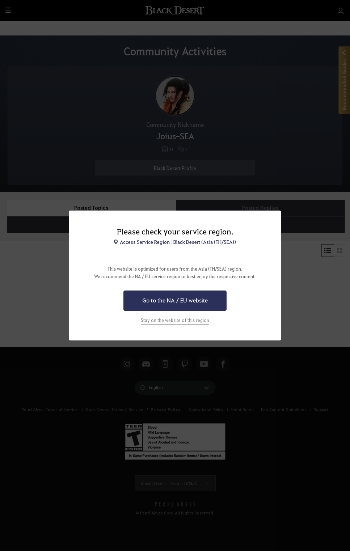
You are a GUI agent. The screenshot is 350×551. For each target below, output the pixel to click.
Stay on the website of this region (175, 320)
